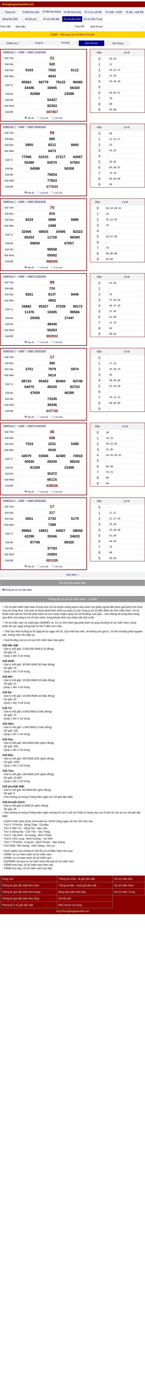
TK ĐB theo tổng (72, 12)
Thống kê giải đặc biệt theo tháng (21, 892)
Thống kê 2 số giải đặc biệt (17, 905)
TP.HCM (65, 43)
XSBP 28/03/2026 (36, 201)
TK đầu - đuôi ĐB (134, 12)
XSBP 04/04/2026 (36, 127)
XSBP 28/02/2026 (36, 500)
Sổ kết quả (30, 19)
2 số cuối (42, 118)
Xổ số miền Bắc (51, 19)
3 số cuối (56, 118)
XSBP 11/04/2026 (36, 52)
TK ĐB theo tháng (51, 11)
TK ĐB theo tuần (30, 12)
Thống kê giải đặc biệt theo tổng (20, 898)
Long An (39, 43)
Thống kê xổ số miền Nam (18, 590)
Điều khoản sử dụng (70, 905)
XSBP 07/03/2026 (36, 426)
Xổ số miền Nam (72, 19)
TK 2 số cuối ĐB (93, 12)
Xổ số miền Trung (93, 19)
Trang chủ (10, 12)
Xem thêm (72, 575)
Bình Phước (91, 43)
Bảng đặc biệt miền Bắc (72, 892)
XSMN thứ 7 (12, 43)
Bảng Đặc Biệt (10, 19)
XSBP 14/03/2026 (36, 351)
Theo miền (5, 26)
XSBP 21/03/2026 (36, 276)
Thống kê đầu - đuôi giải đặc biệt (77, 885)
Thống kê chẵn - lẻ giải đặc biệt (76, 878)
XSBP (21, 52)
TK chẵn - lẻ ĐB (113, 12)
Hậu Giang (117, 43)
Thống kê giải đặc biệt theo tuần (20, 885)
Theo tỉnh (79, 26)
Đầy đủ (29, 118)
